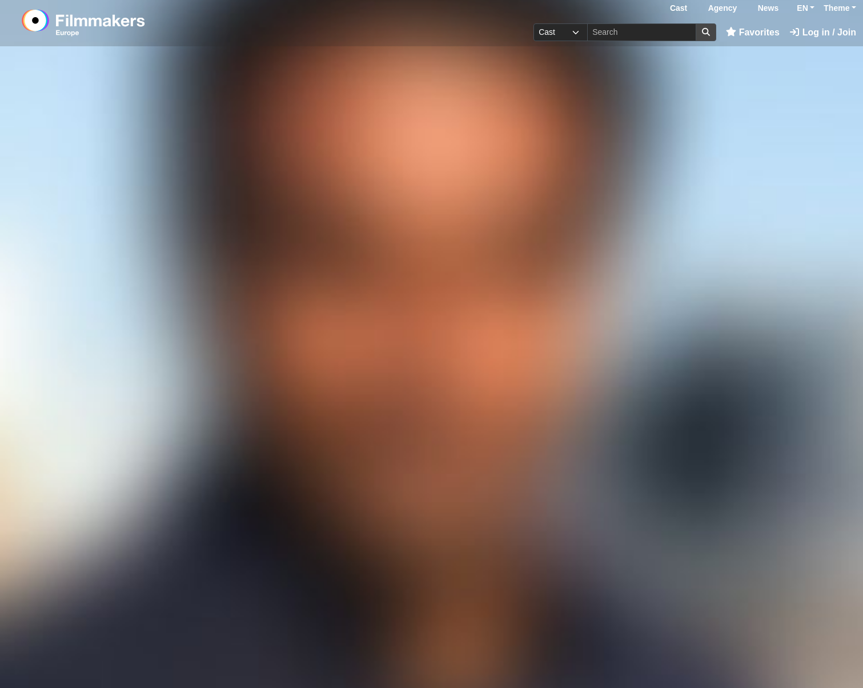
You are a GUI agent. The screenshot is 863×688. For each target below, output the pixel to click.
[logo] (112, 23)
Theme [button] (836, 8)
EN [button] (802, 8)
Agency (722, 8)
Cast (678, 8)
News (768, 8)
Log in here (681, 653)
